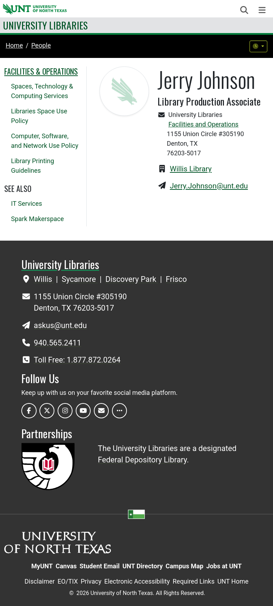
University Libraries (45, 25)
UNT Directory (142, 566)
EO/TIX (68, 581)
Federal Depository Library (142, 459)
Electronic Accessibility (137, 581)
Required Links (194, 581)
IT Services (26, 203)
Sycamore (79, 279)
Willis (44, 279)
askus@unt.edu (60, 325)
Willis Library (191, 169)
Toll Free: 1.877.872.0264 (77, 359)
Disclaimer (40, 581)
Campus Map (184, 566)
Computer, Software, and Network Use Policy (44, 140)
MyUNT (42, 566)
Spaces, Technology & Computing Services (42, 91)
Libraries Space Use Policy (39, 115)
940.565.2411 (57, 342)
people (41, 45)
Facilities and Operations (203, 124)
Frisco (176, 279)
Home (14, 45)
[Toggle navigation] (262, 10)
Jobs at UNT (224, 566)
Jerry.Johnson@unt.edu (209, 186)
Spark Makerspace (37, 218)
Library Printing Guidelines (32, 165)
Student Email (100, 566)
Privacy (91, 581)
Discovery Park (131, 279)
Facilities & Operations (41, 71)
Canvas (65, 566)
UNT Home (232, 581)
